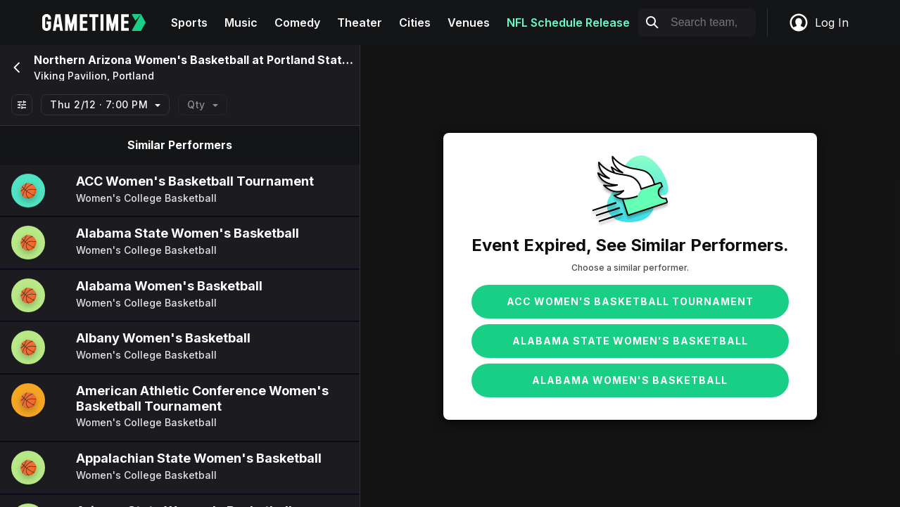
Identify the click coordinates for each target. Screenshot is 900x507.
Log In (818, 22)
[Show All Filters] (21, 104)
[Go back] (15, 67)
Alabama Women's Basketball (630, 380)
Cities (415, 22)
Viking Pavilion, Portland (94, 76)
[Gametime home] (102, 22)
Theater (359, 22)
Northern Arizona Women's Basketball (141, 60)
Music (241, 22)
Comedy (297, 22)
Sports (189, 22)
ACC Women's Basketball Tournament (630, 301)
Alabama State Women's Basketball (630, 341)
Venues (469, 22)
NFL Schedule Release (568, 22)
